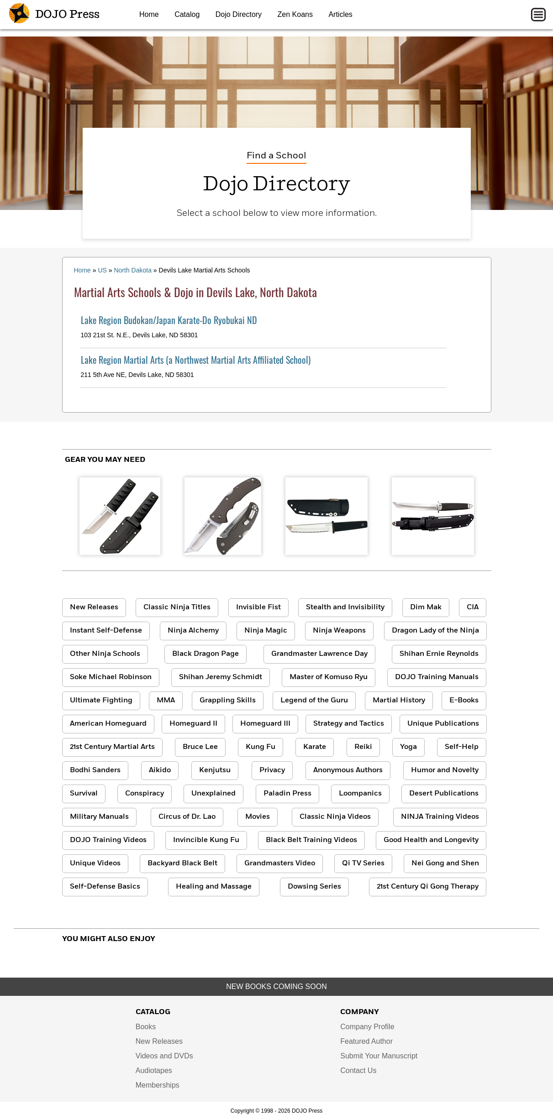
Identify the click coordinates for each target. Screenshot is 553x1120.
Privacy (272, 770)
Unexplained (213, 793)
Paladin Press (287, 793)
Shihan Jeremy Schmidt (220, 677)
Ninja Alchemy (193, 630)
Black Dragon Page (205, 654)
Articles (340, 14)
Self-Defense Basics (105, 886)
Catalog (187, 14)
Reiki (363, 747)
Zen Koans (295, 14)
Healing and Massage (214, 886)
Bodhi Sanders (95, 770)
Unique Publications (443, 723)
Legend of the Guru (314, 700)
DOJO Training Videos (108, 840)
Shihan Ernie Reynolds (439, 654)
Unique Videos (95, 863)
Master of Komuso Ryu (329, 677)
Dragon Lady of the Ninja (435, 630)
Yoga (408, 747)
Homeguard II (193, 723)
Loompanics (360, 793)
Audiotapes (154, 1070)
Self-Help (462, 747)
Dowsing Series (314, 886)
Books (146, 1027)
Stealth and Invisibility (345, 607)
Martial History (399, 700)
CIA (473, 607)
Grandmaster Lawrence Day (319, 654)
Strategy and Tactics (348, 723)
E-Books (464, 700)
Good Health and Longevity (431, 840)
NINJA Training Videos (440, 817)
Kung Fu (260, 747)
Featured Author (366, 1041)
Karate (314, 747)
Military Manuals (99, 817)
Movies (257, 817)
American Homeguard (108, 723)
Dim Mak (426, 607)
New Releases (94, 607)
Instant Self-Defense (106, 630)
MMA (166, 700)
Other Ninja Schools (105, 654)
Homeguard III (265, 723)
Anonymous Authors (348, 770)
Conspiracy (144, 793)
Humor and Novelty (445, 770)
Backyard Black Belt (182, 863)
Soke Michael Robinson (111, 677)
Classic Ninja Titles (177, 607)
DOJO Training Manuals (437, 677)
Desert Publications (444, 793)
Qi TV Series (363, 863)
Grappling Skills (228, 700)
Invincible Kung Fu (206, 840)
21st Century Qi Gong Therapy (428, 886)
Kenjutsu (215, 770)
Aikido (160, 770)
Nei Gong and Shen (445, 863)
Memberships (157, 1085)
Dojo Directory (239, 14)
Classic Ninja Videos (335, 817)
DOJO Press (54, 14)
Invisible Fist (258, 607)
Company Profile (367, 1027)
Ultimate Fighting (101, 700)
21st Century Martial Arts (112, 747)
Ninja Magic (265, 630)
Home (149, 14)
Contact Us (358, 1070)
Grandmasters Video (279, 863)
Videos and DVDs (164, 1056)
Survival (84, 793)
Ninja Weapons (339, 630)
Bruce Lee (200, 747)
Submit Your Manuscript (378, 1056)
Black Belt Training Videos (311, 840)
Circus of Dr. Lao (187, 817)
